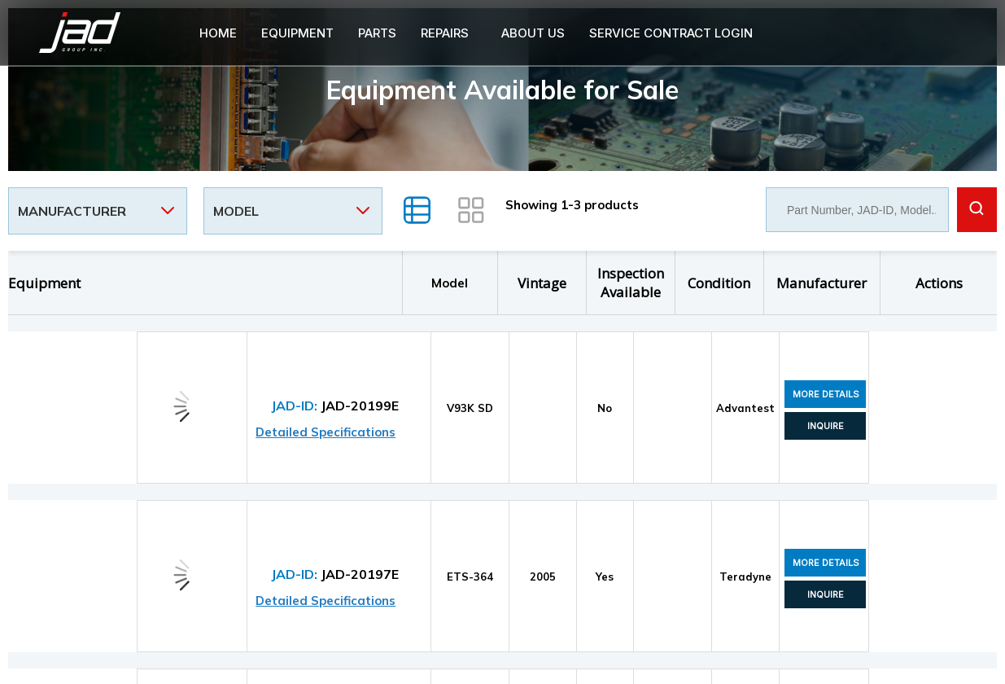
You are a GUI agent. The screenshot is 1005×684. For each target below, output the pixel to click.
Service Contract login (671, 33)
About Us (533, 33)
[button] (449, 33)
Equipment (297, 33)
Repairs (445, 33)
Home (218, 33)
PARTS (377, 33)
